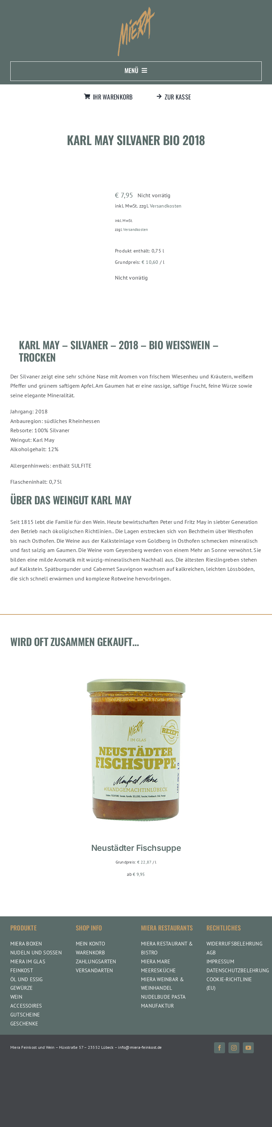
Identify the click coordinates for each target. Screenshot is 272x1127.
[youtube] (248, 1047)
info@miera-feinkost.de (140, 1047)
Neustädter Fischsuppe (136, 848)
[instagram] (233, 1047)
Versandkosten (165, 205)
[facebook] (219, 1047)
